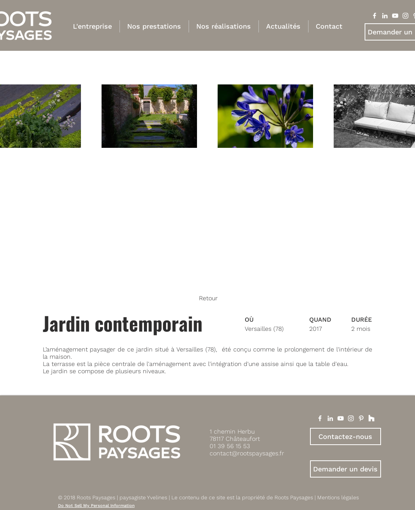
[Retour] (207, 298)
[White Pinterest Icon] (361, 418)
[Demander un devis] (345, 469)
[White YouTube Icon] (340, 418)
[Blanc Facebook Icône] (374, 15)
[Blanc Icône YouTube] (395, 15)
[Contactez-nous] (345, 436)
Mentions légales (338, 497)
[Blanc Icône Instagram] (405, 15)
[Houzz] (371, 418)
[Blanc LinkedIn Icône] (385, 15)
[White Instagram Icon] (351, 418)
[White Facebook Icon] (320, 418)
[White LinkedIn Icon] (330, 418)
